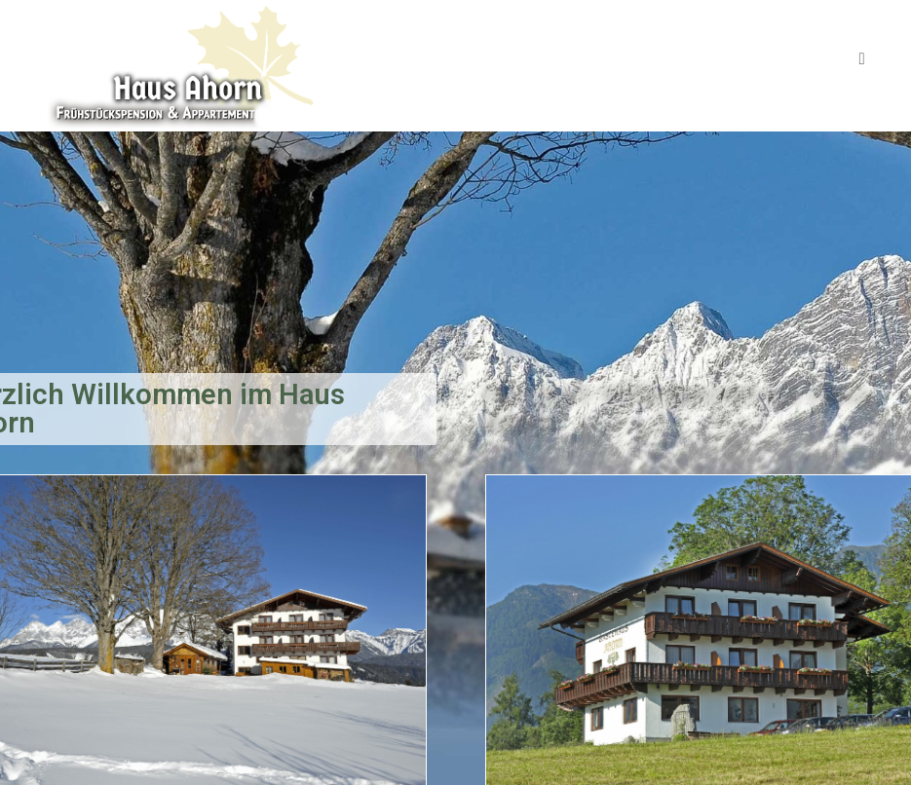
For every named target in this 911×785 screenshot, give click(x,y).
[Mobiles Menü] (861, 58)
